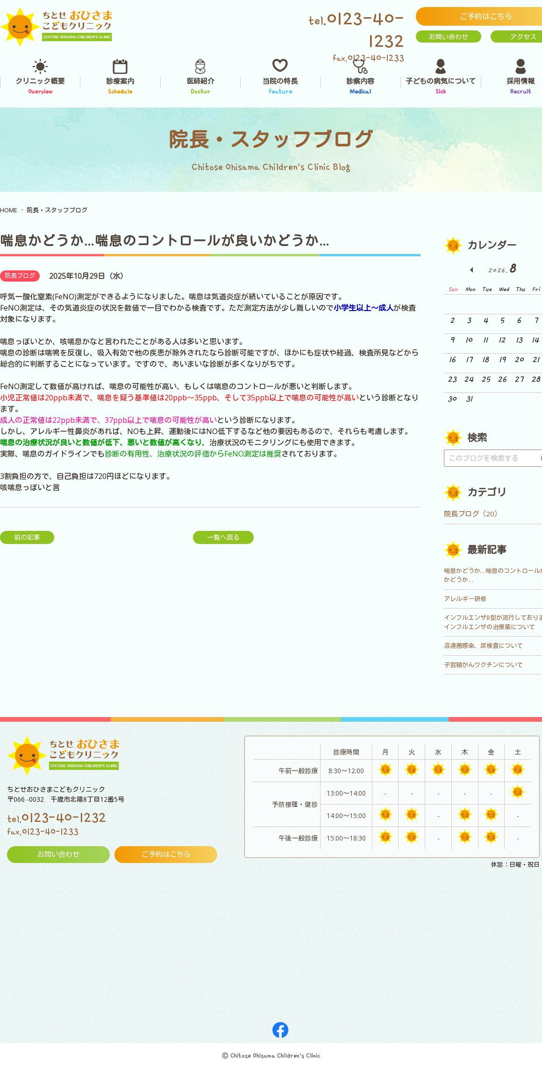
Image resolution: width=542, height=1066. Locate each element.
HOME (8, 210)
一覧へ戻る (223, 537)
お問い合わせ (448, 36)
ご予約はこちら (166, 854)
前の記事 (27, 537)
